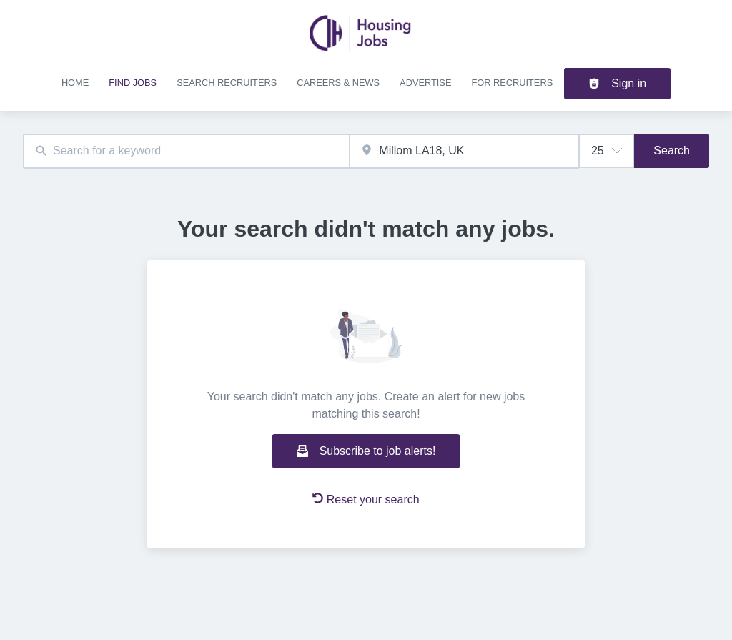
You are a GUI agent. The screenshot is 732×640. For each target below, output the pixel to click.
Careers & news (338, 82)
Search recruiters (227, 82)
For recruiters (512, 82)
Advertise (425, 82)
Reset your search (365, 499)
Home (75, 82)
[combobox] (186, 151)
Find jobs (133, 82)
